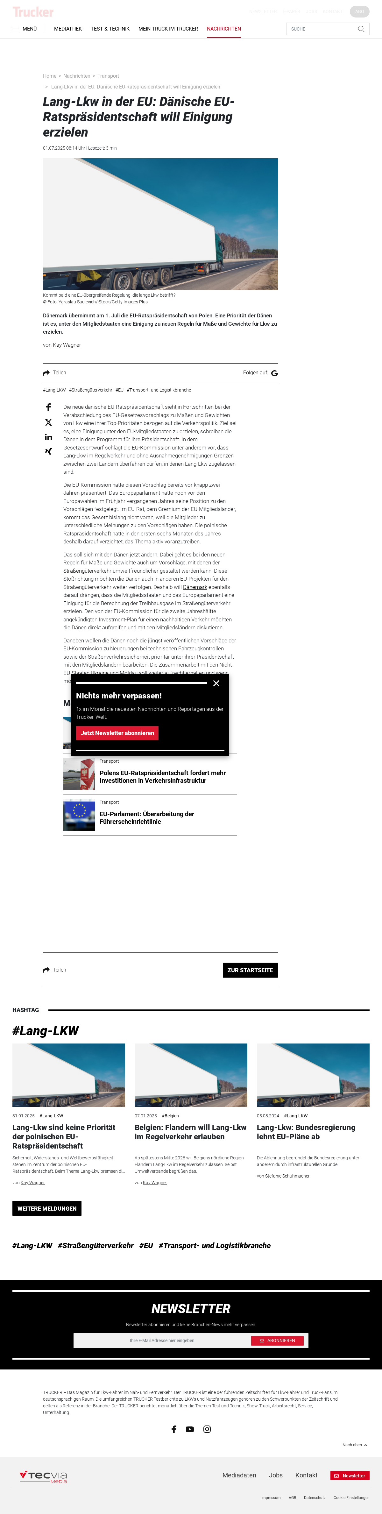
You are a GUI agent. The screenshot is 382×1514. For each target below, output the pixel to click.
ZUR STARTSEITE (250, 970)
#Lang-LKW (45, 1030)
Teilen (54, 373)
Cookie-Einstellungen (352, 1498)
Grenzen (224, 455)
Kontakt (333, 11)
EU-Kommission (151, 447)
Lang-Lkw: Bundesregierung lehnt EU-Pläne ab (306, 1132)
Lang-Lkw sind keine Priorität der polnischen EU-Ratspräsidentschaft (63, 1136)
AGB (292, 1498)
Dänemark (195, 587)
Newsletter (263, 11)
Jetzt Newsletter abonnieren (117, 733)
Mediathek (68, 29)
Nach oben (356, 1445)
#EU (146, 1245)
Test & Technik (110, 29)
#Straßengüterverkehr (96, 1245)
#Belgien (170, 1115)
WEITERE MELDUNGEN (47, 1208)
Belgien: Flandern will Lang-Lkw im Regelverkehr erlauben (190, 1132)
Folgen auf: (260, 373)
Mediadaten (239, 1475)
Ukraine (100, 673)
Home (49, 76)
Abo (359, 11)
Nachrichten (224, 29)
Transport (108, 76)
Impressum (271, 1498)
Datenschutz (315, 1498)
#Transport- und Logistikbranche (215, 1245)
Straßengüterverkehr (87, 571)
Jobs (311, 11)
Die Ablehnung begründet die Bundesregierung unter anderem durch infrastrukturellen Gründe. (308, 1161)
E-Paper (291, 11)
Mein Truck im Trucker (168, 29)
